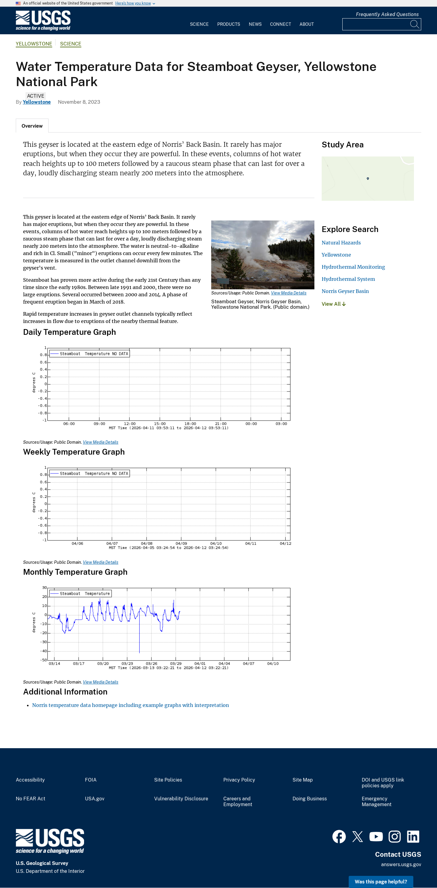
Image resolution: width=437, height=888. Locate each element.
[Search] (415, 24)
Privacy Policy (239, 780)
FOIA (91, 780)
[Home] (43, 29)
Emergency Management (376, 801)
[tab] (32, 126)
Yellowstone (34, 44)
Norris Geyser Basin (345, 291)
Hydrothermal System (348, 279)
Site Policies (168, 780)
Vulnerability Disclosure (181, 799)
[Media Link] (262, 255)
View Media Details (289, 293)
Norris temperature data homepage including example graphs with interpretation (130, 705)
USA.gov (94, 799)
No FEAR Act (30, 799)
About (307, 24)
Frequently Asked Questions (387, 14)
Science (199, 24)
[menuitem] (199, 20)
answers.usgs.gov (401, 864)
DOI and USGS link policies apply (383, 783)
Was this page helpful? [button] (381, 882)
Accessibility (30, 780)
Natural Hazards (341, 243)
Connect (280, 24)
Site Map (303, 780)
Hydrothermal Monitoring (353, 267)
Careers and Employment (237, 801)
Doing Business (310, 799)
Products (228, 24)
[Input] (381, 24)
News (255, 24)
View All (334, 304)
